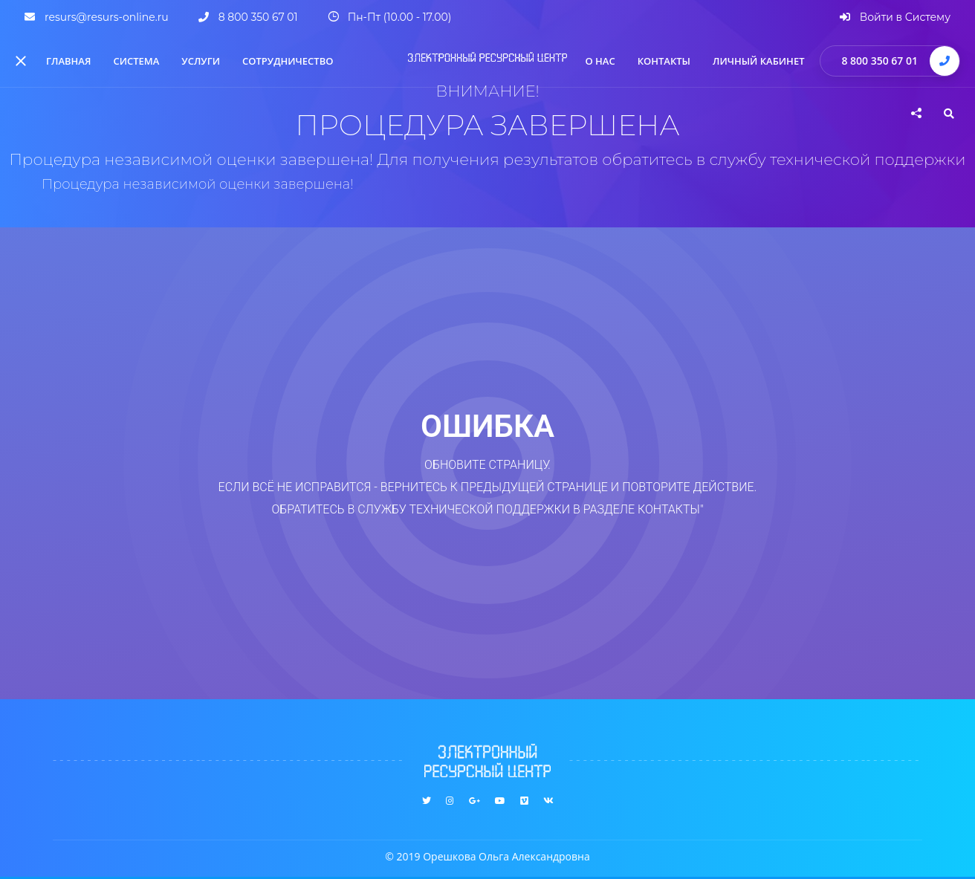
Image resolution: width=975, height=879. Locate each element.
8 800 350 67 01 (879, 60)
